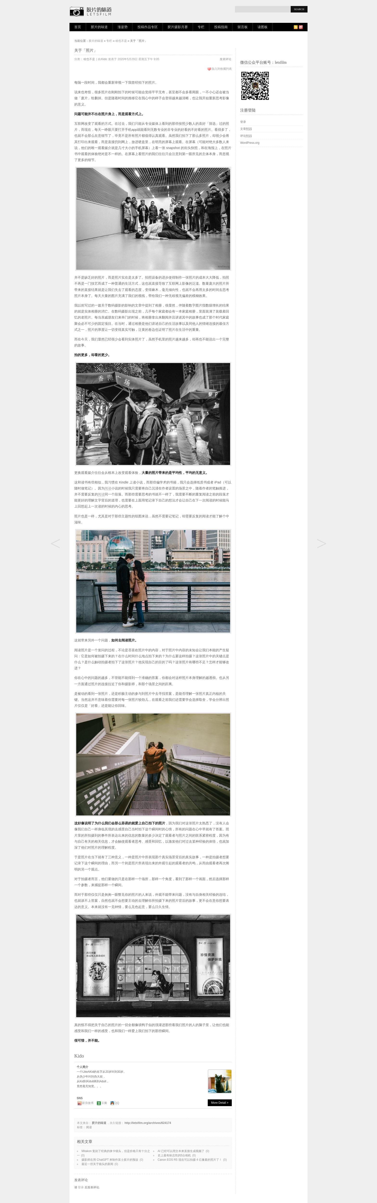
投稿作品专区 (148, 27)
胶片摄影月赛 (178, 27)
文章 (246, 129)
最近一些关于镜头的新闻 (97, 1164)
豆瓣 (104, 1103)
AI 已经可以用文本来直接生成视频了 (181, 1151)
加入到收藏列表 (222, 68)
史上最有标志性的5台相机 (174, 1155)
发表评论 (225, 59)
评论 (246, 136)
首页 (77, 27)
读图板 (263, 27)
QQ (117, 1103)
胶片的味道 (99, 27)
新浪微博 (88, 1103)
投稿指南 (221, 27)
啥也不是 (121, 41)
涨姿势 (123, 27)
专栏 (201, 27)
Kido (104, 59)
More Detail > (219, 1102)
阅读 (108, 488)
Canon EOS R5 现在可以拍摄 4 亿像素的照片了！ (190, 1159)
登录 (81, 1187)
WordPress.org (249, 142)
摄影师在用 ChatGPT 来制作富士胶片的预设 (110, 1159)
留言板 (243, 27)
